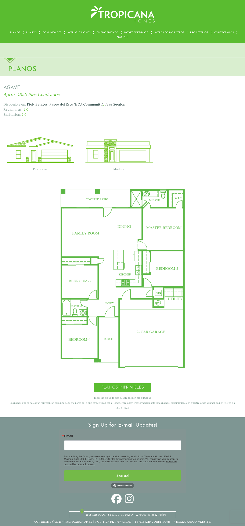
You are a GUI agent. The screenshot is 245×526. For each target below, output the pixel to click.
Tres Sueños (115, 104)
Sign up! (122, 475)
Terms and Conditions (152, 521)
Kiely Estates (37, 104)
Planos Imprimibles (122, 388)
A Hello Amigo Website (192, 521)
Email (68, 436)
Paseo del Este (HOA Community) (76, 104)
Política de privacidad (113, 521)
